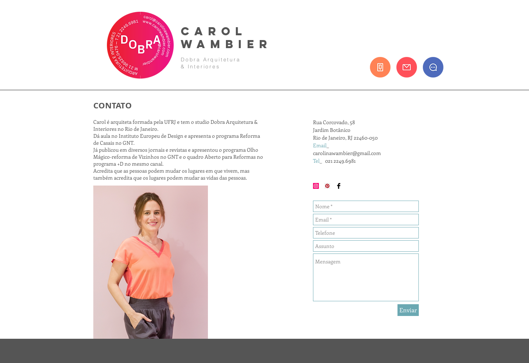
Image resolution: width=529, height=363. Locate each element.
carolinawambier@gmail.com (347, 153)
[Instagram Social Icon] (316, 186)
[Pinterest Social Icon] (327, 186)
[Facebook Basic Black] (339, 186)
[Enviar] (408, 310)
